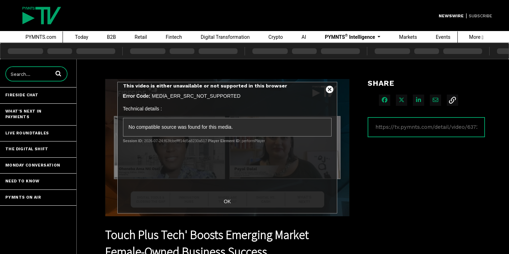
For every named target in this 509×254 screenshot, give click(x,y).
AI (304, 37)
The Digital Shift (26, 149)
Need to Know (22, 181)
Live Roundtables (27, 133)
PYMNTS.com (40, 37)
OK (227, 201)
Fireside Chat (21, 95)
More (476, 37)
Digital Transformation (225, 37)
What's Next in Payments (23, 114)
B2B (111, 37)
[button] (58, 73)
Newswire (451, 15)
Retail (141, 37)
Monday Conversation (32, 165)
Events (443, 37)
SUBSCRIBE (480, 15)
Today (81, 37)
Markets (408, 37)
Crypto (275, 37)
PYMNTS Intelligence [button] (350, 37)
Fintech (174, 37)
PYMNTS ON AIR (23, 197)
